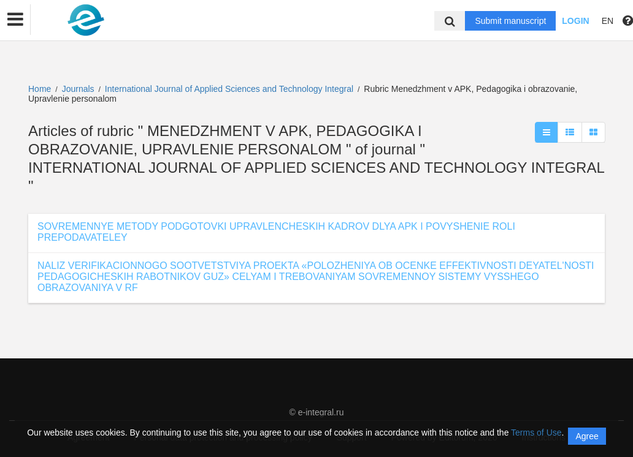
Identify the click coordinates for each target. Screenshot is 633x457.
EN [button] (607, 21)
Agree (586, 436)
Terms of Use (536, 432)
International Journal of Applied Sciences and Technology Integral (230, 89)
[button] (15, 19)
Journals (78, 89)
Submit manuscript (510, 21)
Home (39, 89)
